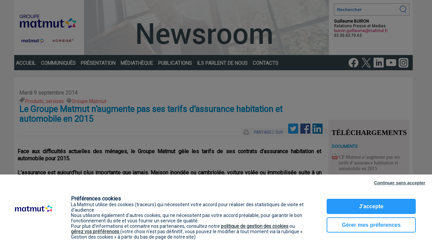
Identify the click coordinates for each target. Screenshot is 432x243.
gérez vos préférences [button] (95, 231)
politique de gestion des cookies (254, 226)
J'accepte (371, 206)
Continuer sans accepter (399, 182)
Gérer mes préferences (371, 225)
